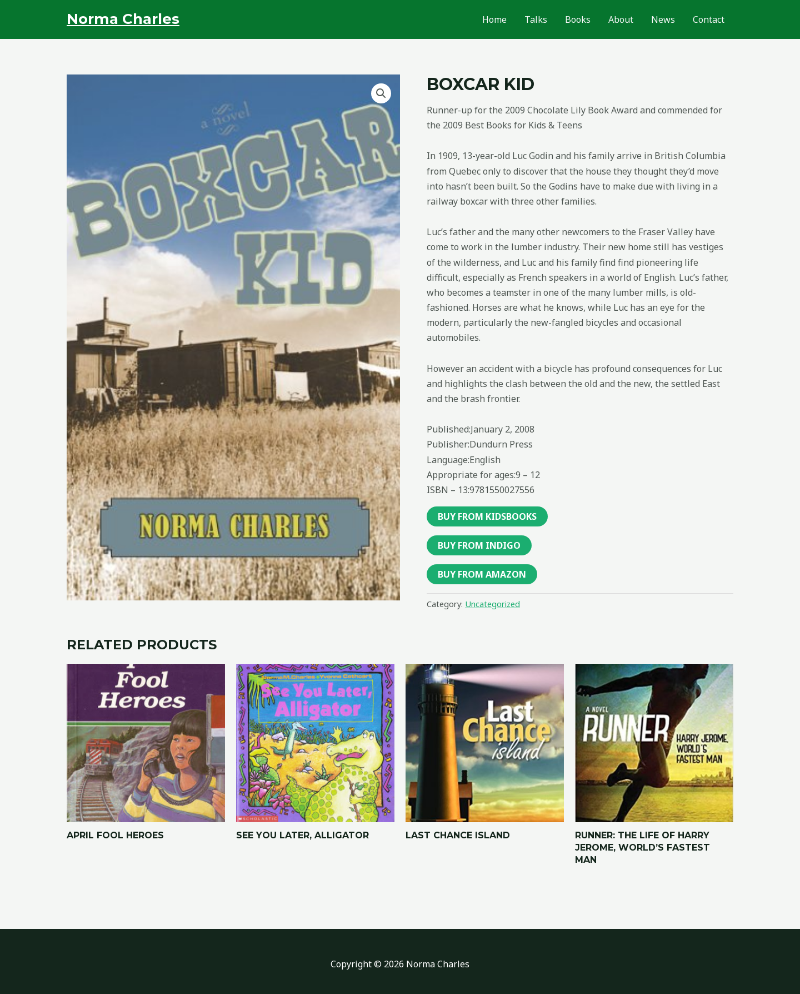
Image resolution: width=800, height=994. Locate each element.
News (663, 19)
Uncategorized (492, 604)
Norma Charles (123, 19)
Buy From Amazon (482, 574)
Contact (708, 19)
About (620, 19)
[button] (381, 93)
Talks (535, 19)
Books (578, 19)
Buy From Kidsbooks (487, 516)
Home (494, 19)
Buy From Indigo (479, 545)
